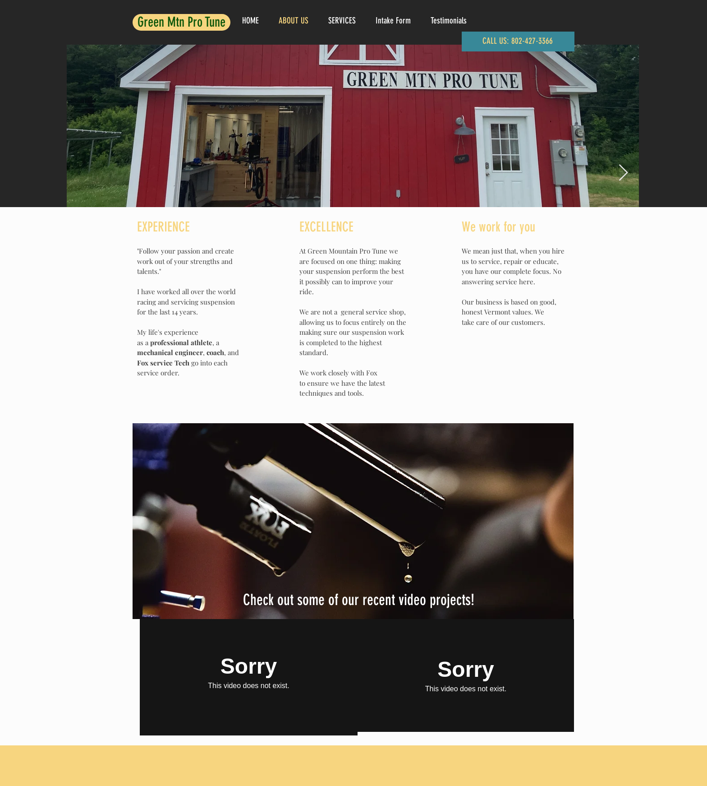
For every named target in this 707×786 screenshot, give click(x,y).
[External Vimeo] (249, 672)
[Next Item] (623, 173)
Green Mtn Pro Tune (181, 22)
